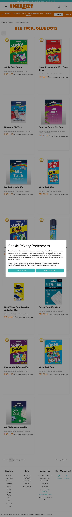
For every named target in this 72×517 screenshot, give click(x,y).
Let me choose (21, 270)
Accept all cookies (49, 270)
